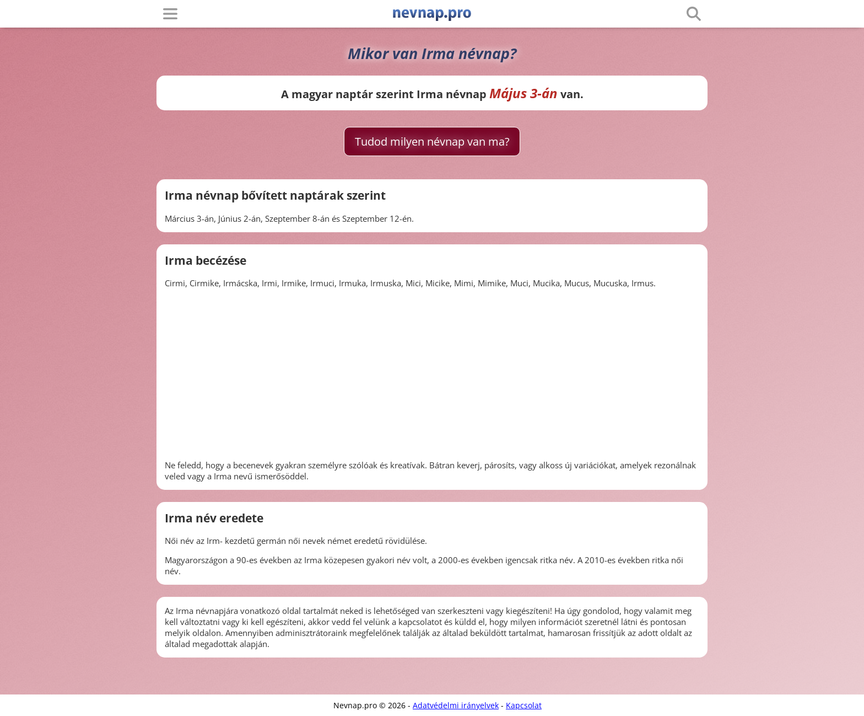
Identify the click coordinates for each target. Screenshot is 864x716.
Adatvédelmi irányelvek (456, 705)
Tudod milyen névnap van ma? (432, 141)
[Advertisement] (432, 374)
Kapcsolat (524, 705)
